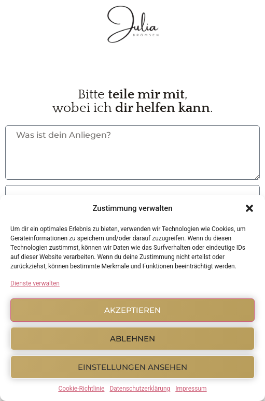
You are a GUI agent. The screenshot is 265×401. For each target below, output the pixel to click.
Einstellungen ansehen (132, 367)
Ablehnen (132, 338)
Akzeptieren (132, 310)
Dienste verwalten (35, 283)
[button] (249, 208)
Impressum (190, 388)
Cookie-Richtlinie (81, 388)
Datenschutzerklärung (139, 388)
